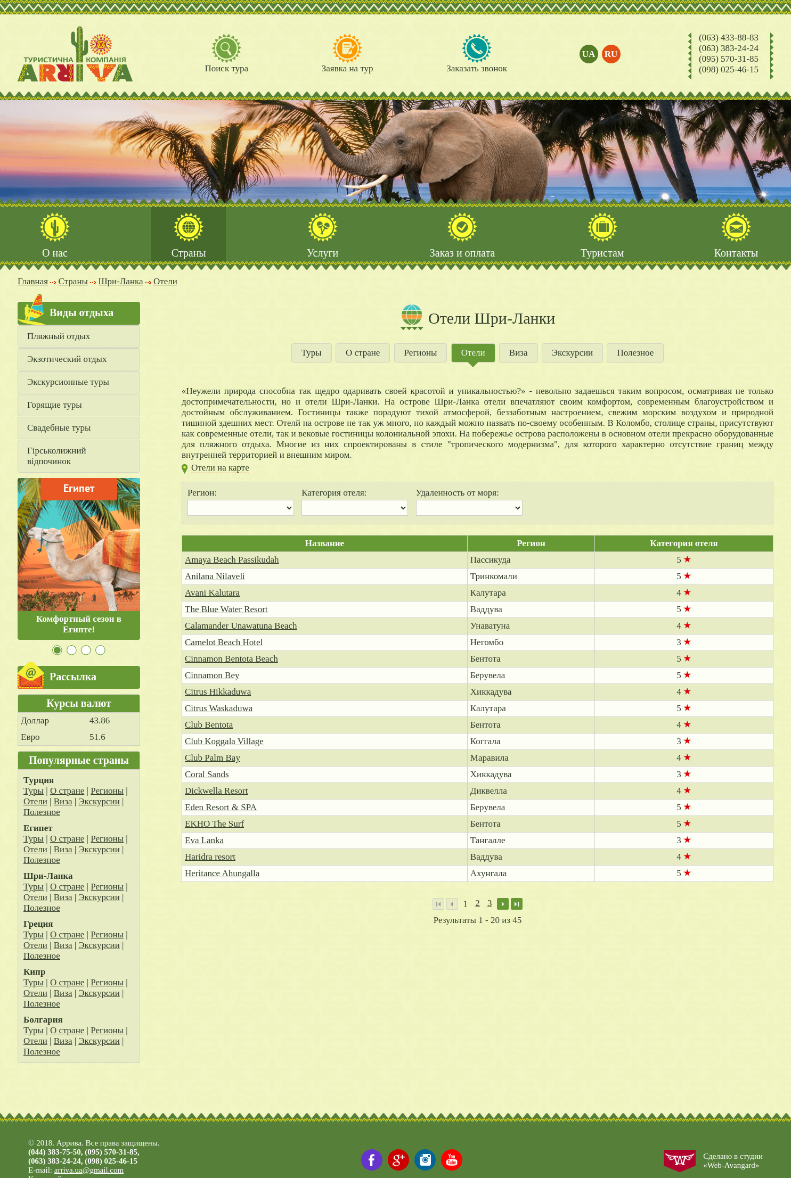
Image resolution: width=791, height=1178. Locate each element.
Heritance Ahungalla (222, 873)
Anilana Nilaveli (215, 576)
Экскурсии (98, 801)
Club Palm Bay (212, 758)
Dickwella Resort (216, 791)
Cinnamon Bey (212, 675)
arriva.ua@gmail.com (89, 1170)
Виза (63, 801)
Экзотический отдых (67, 359)
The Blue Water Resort (226, 609)
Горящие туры (54, 405)
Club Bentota (209, 725)
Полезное (41, 812)
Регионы (107, 791)
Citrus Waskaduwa (218, 708)
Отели (35, 801)
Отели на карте (220, 468)
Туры (33, 791)
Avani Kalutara (212, 593)
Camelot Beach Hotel (224, 642)
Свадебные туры (59, 428)
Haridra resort (210, 857)
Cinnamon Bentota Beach (231, 659)
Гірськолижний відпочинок (56, 456)
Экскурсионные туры (68, 382)
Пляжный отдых (58, 336)
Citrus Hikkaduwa (218, 692)
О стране (67, 791)
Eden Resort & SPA (221, 807)
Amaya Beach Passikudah (232, 560)
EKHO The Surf (214, 824)
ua (589, 54)
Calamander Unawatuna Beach (241, 626)
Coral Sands (207, 774)
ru (611, 54)
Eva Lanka (204, 840)
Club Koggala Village (224, 741)
